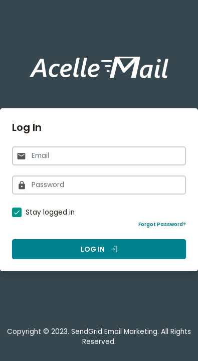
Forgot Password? (162, 224)
